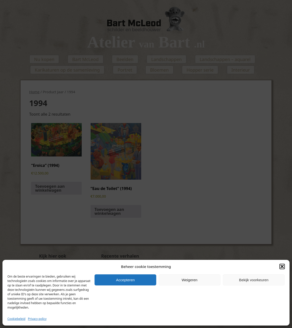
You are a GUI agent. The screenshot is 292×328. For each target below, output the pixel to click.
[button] (282, 266)
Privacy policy (37, 319)
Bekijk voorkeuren (253, 280)
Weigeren (189, 280)
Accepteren (125, 280)
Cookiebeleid (16, 319)
